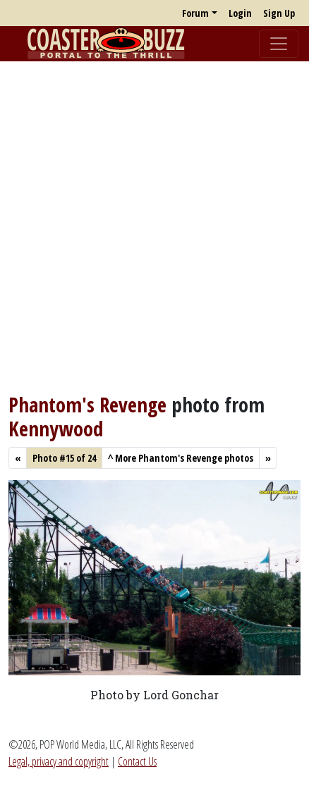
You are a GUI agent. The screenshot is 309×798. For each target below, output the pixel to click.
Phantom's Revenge (87, 404)
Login (240, 13)
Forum (195, 13)
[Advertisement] (154, 227)
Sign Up (279, 13)
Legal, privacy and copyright (58, 761)
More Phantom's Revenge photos (180, 458)
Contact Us (137, 761)
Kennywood (55, 428)
